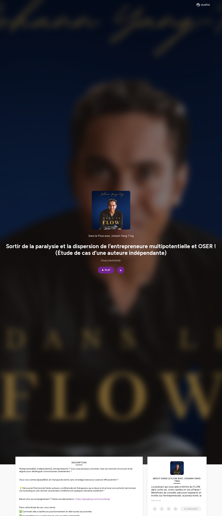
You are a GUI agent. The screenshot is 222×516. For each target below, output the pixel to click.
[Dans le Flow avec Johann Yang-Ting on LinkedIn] (175, 509)
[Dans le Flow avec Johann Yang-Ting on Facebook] (154, 509)
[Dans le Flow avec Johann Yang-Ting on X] (161, 509)
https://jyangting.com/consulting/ (93, 499)
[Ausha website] (203, 5)
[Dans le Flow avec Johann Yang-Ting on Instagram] (168, 509)
